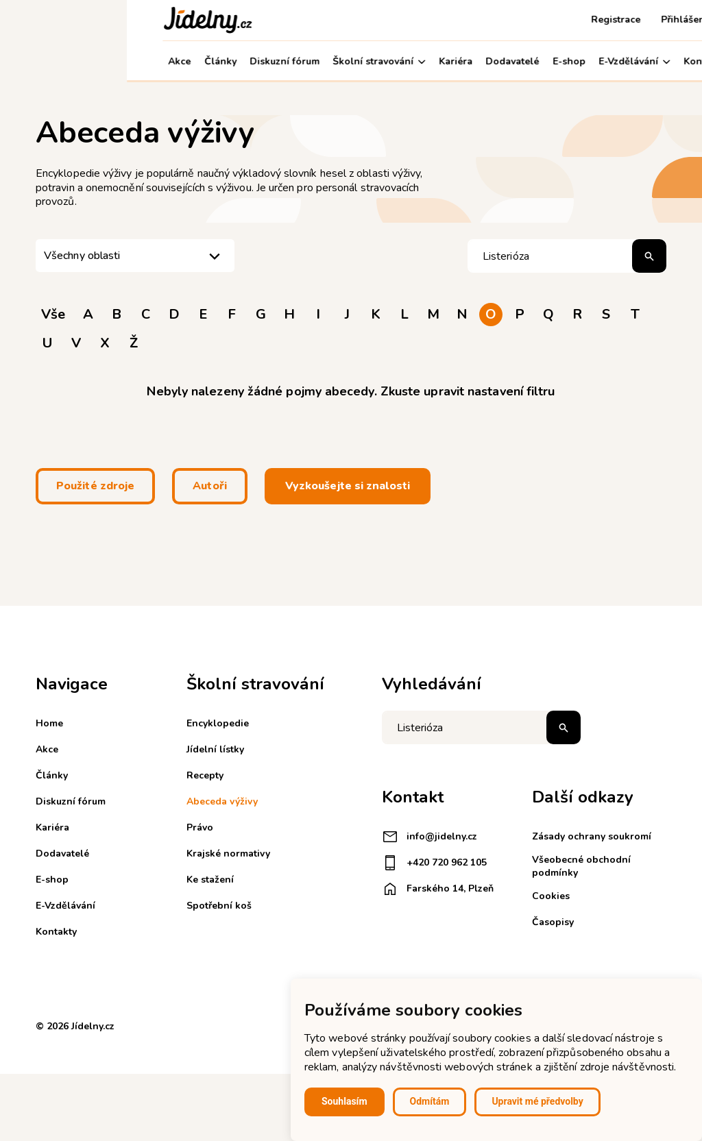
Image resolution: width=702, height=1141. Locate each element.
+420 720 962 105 (434, 863)
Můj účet (636, 61)
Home (49, 723)
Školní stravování (252, 61)
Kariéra (329, 61)
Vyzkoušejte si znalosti (347, 485)
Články (93, 61)
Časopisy (553, 922)
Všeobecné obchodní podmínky (581, 866)
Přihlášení (557, 19)
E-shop (442, 61)
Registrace (488, 19)
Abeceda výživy (222, 801)
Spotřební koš (219, 905)
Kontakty (577, 61)
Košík (614, 19)
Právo (199, 827)
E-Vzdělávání (507, 61)
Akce (52, 61)
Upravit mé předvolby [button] (537, 1101)
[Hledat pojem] (567, 256)
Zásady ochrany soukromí (591, 836)
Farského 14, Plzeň (438, 889)
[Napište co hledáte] (481, 727)
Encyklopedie (217, 723)
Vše (53, 314)
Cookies (551, 896)
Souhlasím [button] (344, 1101)
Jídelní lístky (215, 749)
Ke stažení (210, 879)
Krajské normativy (228, 853)
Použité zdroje (95, 485)
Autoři (210, 485)
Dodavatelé (385, 61)
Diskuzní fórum (158, 61)
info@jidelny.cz (429, 837)
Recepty (204, 775)
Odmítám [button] (430, 1101)
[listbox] (135, 255)
